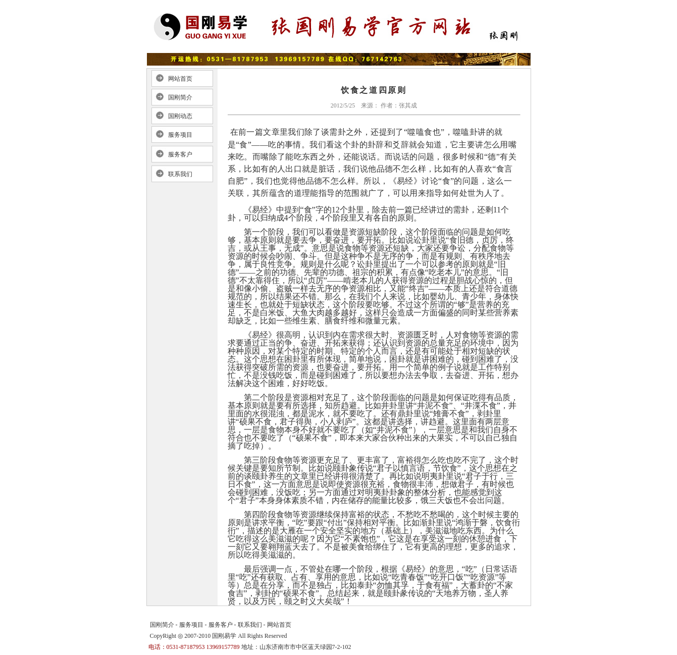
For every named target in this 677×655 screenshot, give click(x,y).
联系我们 (180, 174)
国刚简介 (180, 97)
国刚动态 (180, 116)
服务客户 (180, 154)
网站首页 (180, 78)
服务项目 (180, 134)
